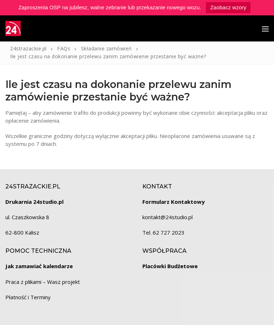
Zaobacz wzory (228, 7)
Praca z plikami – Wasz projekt (42, 281)
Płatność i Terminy (28, 297)
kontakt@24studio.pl (167, 217)
